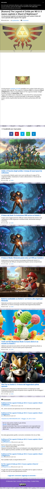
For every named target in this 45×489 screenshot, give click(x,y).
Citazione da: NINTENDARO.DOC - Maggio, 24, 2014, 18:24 (18, 420)
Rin (3, 417)
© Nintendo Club (10, 483)
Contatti (18, 483)
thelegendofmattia (7, 468)
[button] (43, 2)
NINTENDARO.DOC (7, 407)
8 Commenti (25, 20)
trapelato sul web (15, 88)
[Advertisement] (22, 64)
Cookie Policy (35, 483)
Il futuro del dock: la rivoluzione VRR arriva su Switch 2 (21, 215)
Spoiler (5, 426)
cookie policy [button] (34, 6)
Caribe (11, 180)
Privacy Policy (26, 483)
